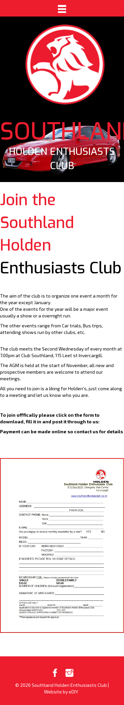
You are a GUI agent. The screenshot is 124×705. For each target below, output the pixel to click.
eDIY (73, 691)
